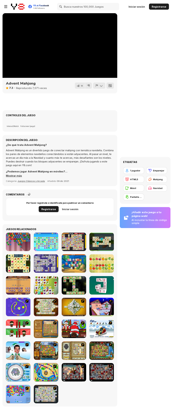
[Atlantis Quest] (74, 350)
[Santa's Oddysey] (101, 307)
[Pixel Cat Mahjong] (46, 263)
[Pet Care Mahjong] (18, 263)
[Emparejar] (156, 170)
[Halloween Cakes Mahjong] (74, 285)
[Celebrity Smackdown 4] (18, 350)
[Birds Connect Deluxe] (101, 242)
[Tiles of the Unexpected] (74, 372)
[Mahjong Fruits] (46, 285)
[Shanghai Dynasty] (46, 307)
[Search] (61, 6)
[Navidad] (156, 188)
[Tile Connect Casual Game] (46, 242)
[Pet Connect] (46, 394)
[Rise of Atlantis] (46, 329)
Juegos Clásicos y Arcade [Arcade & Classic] (31, 181)
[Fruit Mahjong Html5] (101, 263)
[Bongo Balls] (46, 372)
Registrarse (159, 6)
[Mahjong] (156, 179)
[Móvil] (133, 188)
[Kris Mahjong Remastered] (74, 242)
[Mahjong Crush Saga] (74, 263)
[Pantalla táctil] (133, 197)
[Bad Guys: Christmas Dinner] (18, 329)
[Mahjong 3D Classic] (101, 285)
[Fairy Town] (18, 372)
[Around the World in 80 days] (46, 350)
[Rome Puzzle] (101, 350)
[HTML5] (133, 179)
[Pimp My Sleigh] (101, 329)
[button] (14, 176)
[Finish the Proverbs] (18, 285)
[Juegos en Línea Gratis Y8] (18, 7)
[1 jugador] (133, 170)
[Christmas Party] (74, 329)
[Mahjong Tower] (74, 307)
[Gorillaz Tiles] (101, 372)
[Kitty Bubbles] (18, 242)
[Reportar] (99, 86)
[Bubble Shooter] (18, 394)
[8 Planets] (18, 307)
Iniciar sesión (137, 6)
